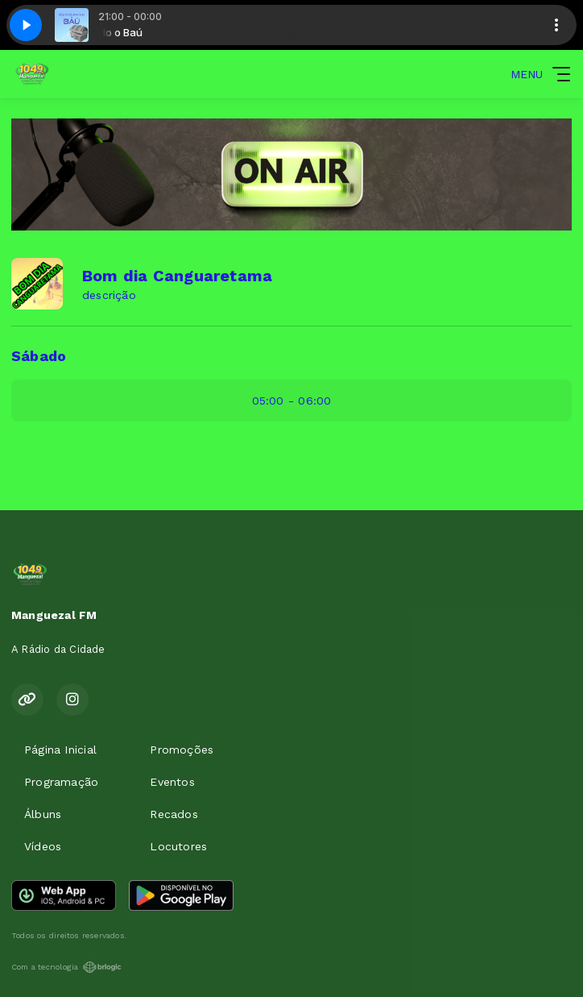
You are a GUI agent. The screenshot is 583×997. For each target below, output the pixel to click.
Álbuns (42, 814)
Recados (173, 814)
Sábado (38, 355)
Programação (61, 781)
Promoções (181, 749)
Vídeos (42, 846)
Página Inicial (60, 749)
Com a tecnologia (66, 967)
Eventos (172, 781)
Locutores (178, 846)
